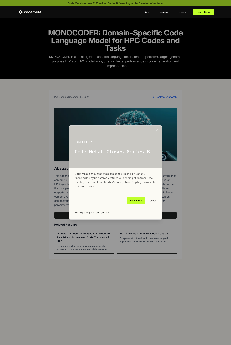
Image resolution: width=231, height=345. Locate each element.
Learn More (203, 12)
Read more (136, 200)
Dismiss (152, 200)
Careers (181, 12)
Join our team (103, 212)
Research (164, 12)
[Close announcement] (157, 129)
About (148, 12)
